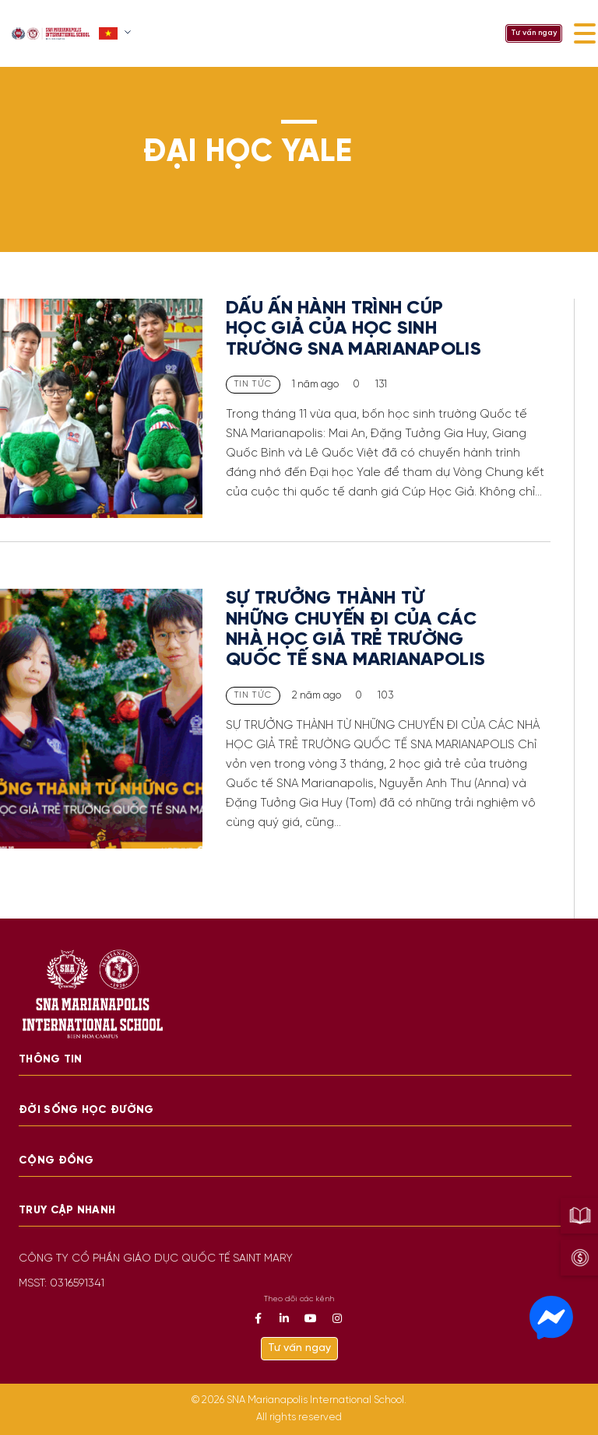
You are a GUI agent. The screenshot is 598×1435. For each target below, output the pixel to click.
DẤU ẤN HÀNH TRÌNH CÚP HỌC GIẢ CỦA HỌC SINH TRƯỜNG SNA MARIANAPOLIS (353, 329)
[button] (116, 33)
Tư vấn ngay (534, 33)
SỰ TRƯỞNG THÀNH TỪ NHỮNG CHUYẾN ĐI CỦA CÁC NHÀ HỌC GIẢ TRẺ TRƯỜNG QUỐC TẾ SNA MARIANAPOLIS (355, 629)
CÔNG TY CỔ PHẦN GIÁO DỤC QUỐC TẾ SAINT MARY (156, 1259)
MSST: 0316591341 (61, 1284)
